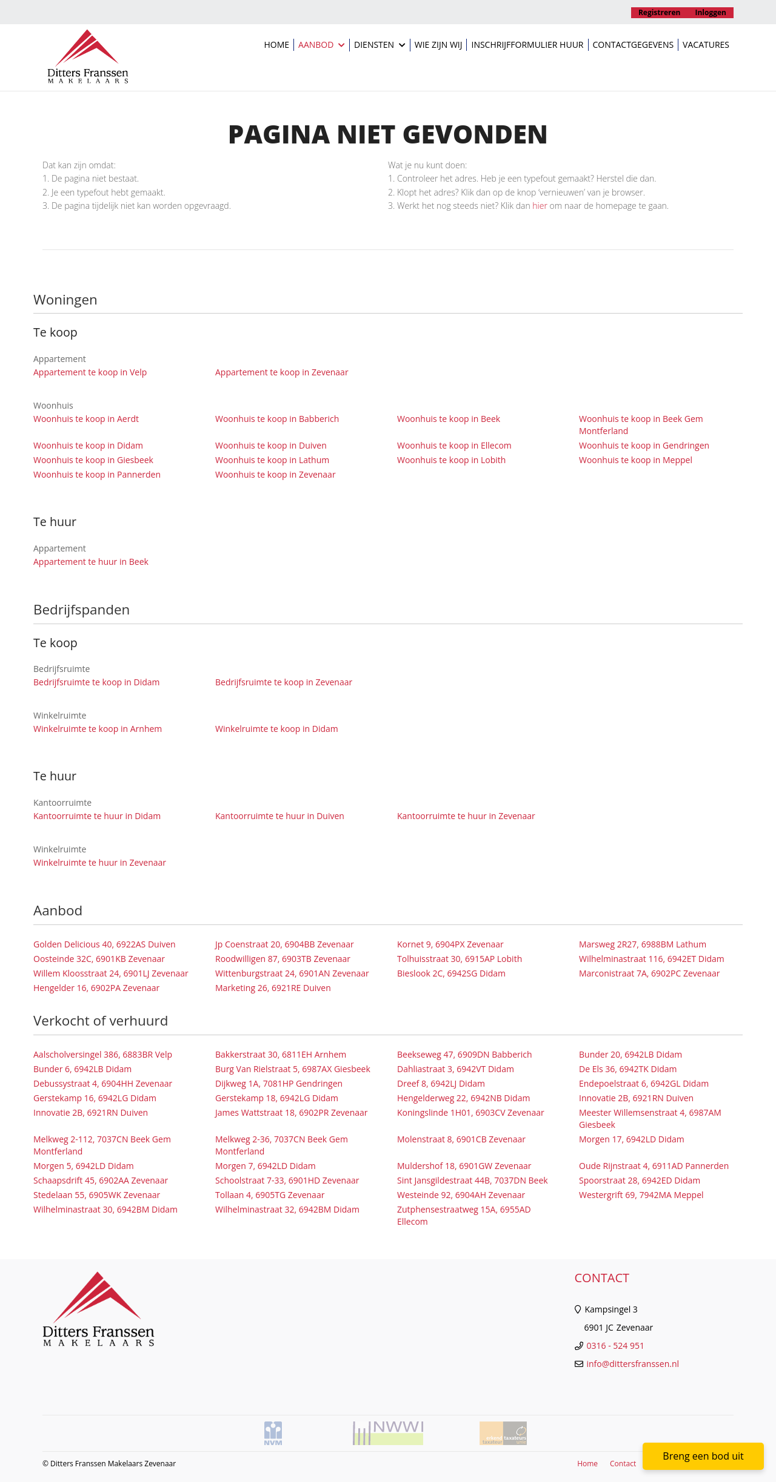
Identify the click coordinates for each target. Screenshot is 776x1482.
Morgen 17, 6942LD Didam (631, 1139)
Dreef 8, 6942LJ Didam (441, 1083)
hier (539, 205)
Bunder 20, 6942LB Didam (630, 1054)
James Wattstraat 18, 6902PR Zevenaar (291, 1112)
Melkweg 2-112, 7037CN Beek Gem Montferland (102, 1145)
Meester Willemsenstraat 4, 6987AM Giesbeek (650, 1118)
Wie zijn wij (439, 44)
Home (276, 44)
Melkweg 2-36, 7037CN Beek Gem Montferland (281, 1145)
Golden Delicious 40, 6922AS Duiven (104, 944)
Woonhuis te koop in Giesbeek (93, 460)
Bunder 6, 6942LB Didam (82, 1069)
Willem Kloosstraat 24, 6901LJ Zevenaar (111, 973)
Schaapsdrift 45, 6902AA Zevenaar (100, 1180)
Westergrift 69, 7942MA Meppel (641, 1194)
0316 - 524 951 (615, 1345)
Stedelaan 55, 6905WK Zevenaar (96, 1194)
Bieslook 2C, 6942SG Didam (451, 973)
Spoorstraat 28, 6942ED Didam (639, 1180)
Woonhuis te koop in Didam (88, 445)
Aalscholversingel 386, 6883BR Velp (102, 1054)
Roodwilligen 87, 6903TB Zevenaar (282, 958)
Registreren (659, 12)
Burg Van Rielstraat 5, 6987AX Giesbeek (292, 1069)
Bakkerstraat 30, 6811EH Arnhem (280, 1054)
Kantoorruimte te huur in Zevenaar (466, 816)
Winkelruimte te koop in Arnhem (97, 728)
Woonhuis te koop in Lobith (451, 460)
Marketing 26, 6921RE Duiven (273, 987)
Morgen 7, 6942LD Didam (265, 1165)
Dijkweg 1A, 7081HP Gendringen (279, 1083)
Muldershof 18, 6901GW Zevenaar (464, 1165)
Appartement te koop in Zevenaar (282, 372)
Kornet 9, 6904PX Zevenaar (450, 944)
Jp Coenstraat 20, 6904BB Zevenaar (284, 944)
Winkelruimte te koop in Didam (276, 728)
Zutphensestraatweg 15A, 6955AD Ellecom (464, 1215)
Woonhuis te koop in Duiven (271, 445)
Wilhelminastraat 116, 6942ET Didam (651, 958)
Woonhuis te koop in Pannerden (97, 474)
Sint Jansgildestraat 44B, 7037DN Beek (472, 1180)
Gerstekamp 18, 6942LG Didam (276, 1098)
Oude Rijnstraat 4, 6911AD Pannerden (654, 1165)
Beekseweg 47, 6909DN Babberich (464, 1054)
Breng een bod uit (703, 1456)
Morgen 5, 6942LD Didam (83, 1165)
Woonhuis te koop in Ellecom (454, 445)
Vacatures (706, 44)
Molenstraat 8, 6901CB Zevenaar (461, 1139)
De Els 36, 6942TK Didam (628, 1069)
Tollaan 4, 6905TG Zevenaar (269, 1194)
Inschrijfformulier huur (527, 44)
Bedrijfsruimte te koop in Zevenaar (283, 682)
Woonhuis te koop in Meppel (635, 460)
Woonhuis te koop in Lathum (272, 460)
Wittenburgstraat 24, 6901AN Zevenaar (292, 973)
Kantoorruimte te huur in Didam (97, 816)
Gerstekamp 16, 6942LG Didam (94, 1098)
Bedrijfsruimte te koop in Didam (96, 682)
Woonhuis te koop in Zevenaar (275, 474)
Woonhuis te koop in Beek (448, 418)
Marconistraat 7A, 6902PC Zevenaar (649, 973)
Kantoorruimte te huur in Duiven (279, 816)
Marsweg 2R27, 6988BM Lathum (642, 944)
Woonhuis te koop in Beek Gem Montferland (641, 424)
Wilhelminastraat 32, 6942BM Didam (287, 1209)
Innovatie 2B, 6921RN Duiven (636, 1098)
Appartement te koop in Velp (90, 372)
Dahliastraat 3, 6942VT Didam (455, 1069)
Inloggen (711, 12)
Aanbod (321, 45)
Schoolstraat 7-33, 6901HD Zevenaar (287, 1180)
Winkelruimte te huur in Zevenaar (99, 862)
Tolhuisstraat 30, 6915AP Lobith (459, 958)
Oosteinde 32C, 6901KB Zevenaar (99, 958)
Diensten (380, 45)
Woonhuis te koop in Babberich (277, 418)
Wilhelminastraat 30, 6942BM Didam (105, 1209)
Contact (623, 1463)
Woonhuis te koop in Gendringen (644, 445)
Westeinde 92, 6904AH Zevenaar (461, 1194)
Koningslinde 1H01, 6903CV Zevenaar (470, 1112)
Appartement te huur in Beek (91, 561)
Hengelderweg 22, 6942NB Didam (463, 1098)
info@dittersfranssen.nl (633, 1363)
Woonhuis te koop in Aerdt (86, 418)
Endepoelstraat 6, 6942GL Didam (644, 1083)
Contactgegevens (633, 44)
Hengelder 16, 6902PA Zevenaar (96, 987)
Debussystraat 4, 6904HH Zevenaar (102, 1083)
